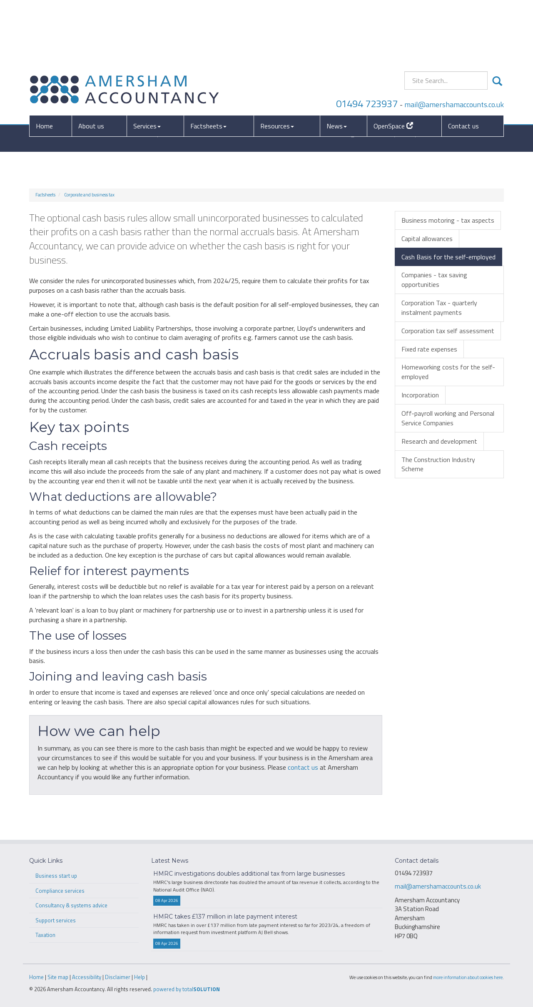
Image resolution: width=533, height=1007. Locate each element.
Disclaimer (117, 977)
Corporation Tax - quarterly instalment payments (439, 307)
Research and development (439, 441)
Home (44, 63)
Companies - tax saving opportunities (434, 279)
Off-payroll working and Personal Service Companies (447, 418)
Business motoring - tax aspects (447, 220)
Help (139, 977)
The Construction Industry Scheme (438, 464)
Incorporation (420, 395)
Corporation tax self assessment (447, 331)
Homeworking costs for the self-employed (448, 372)
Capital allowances (427, 239)
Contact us (463, 63)
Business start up (56, 875)
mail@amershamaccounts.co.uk (454, 42)
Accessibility (86, 977)
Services (147, 63)
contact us (303, 767)
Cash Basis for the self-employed (448, 257)
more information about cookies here (468, 977)
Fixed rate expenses (429, 349)
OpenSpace (393, 63)
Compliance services (60, 890)
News (336, 63)
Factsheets (208, 63)
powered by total (186, 989)
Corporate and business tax (89, 194)
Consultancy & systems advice (71, 905)
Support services (55, 920)
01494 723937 (367, 40)
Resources (277, 63)
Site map (57, 977)
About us (91, 63)
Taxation (45, 935)
